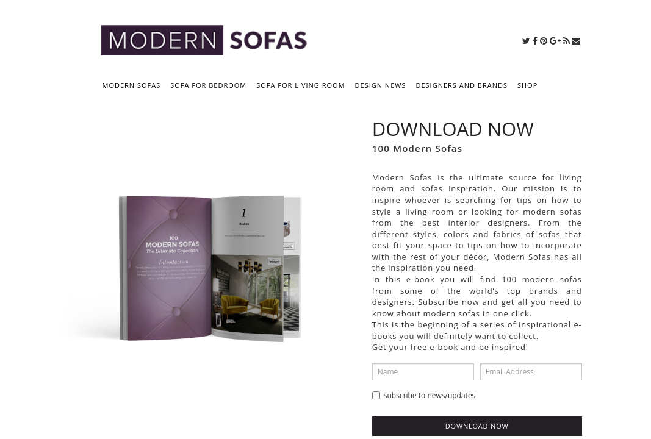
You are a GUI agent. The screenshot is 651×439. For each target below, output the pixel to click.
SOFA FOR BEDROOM (208, 85)
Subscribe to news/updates (424, 395)
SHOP (527, 85)
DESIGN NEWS (380, 85)
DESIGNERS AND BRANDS (461, 85)
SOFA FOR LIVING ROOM (300, 85)
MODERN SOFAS (132, 85)
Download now (477, 425)
